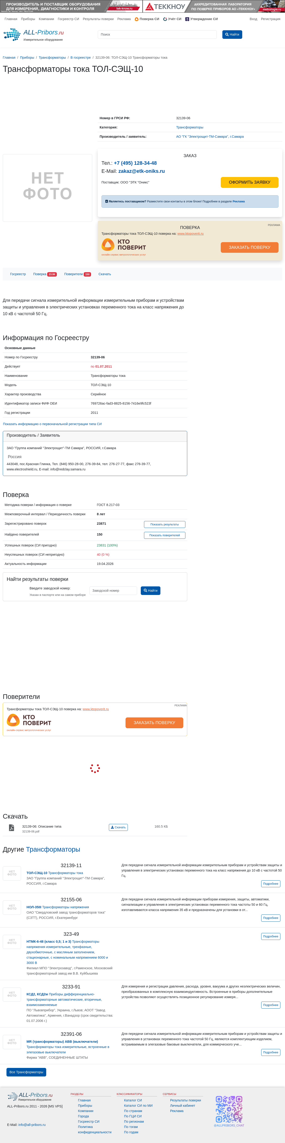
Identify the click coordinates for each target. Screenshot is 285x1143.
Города (83, 1116)
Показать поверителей (164, 535)
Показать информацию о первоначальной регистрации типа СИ (52, 424)
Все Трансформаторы (26, 1072)
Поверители (77, 274)
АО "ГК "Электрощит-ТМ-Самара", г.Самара (210, 136)
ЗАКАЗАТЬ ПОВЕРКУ (249, 247)
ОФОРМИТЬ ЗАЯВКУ (249, 182)
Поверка (45, 274)
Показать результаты (164, 524)
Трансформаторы (53, 849)
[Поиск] (157, 34)
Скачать (104, 274)
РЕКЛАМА (274, 225)
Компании (46, 19)
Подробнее (270, 883)
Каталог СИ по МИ (138, 1105)
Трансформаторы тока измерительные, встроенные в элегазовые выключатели (68, 1047)
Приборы (28, 19)
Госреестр (18, 274)
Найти (150, 590)
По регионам (134, 1121)
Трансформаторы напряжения (58, 907)
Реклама (124, 19)
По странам (133, 1111)
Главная (11, 19)
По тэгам (131, 1127)
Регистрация (270, 19)
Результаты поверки (98, 19)
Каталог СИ (133, 1100)
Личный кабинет (182, 1105)
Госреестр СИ (68, 19)
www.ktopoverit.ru (191, 233)
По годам (131, 1132)
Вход (253, 19)
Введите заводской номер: (50, 588)
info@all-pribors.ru (32, 1125)
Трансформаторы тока (55, 873)
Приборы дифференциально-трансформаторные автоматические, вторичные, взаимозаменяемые (64, 999)
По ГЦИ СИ (133, 1116)
